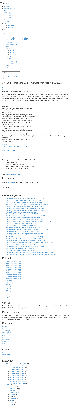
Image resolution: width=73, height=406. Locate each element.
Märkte (8, 385)
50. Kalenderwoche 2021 (13, 275)
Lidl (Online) (5, 339)
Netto (5, 29)
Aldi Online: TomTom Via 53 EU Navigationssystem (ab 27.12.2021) (26, 216)
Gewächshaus (16, 174)
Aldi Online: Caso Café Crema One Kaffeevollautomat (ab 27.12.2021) (27, 204)
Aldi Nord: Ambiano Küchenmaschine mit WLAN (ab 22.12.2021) (25, 235)
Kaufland (6, 21)
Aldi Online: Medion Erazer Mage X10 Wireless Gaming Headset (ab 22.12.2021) (30, 242)
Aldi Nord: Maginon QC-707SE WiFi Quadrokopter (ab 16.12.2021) (26, 246)
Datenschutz (6, 355)
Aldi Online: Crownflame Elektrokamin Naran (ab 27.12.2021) (24, 223)
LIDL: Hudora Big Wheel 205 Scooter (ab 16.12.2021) (22, 250)
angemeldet (11, 182)
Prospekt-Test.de (15, 39)
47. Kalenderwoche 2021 (13, 269)
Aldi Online (11, 18)
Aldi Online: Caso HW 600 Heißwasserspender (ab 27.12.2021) (25, 202)
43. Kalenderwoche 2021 (13, 261)
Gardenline (9, 174)
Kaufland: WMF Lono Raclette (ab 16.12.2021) (20, 248)
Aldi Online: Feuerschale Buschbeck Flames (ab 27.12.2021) (24, 200)
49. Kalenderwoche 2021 (13, 273)
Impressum (5, 353)
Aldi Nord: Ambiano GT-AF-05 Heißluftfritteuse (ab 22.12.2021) (24, 233)
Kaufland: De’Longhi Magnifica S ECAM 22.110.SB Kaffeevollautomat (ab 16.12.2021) (31, 254)
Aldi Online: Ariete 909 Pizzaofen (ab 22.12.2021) (20, 244)
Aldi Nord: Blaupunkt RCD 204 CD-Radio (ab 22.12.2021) (23, 231)
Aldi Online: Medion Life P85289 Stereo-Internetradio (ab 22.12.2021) (26, 240)
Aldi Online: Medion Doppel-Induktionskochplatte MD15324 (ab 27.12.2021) (28, 221)
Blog (5, 10)
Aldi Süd (10, 16)
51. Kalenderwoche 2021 (13, 276)
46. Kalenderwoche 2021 (13, 267)
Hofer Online (7, 19)
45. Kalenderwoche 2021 (13, 265)
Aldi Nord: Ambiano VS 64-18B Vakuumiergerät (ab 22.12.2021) (25, 198)
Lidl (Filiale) (11, 25)
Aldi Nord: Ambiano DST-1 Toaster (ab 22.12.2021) (21, 212)
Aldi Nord (10, 14)
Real (5, 33)
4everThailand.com (9, 8)
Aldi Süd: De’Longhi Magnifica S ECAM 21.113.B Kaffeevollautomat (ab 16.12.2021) (31, 252)
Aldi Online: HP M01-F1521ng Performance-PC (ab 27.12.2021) (25, 225)
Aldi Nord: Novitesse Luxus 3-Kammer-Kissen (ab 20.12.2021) (24, 237)
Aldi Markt (7, 12)
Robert (4, 88)
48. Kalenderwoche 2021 (9, 77)
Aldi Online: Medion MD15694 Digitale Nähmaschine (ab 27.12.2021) (26, 210)
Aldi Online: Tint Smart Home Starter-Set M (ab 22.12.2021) (23, 239)
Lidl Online (11, 27)
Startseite (6, 6)
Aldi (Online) (6, 330)
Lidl (5, 23)
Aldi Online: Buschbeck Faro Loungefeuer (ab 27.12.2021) (23, 214)
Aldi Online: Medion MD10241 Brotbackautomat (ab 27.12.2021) (25, 219)
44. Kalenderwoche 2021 (13, 263)
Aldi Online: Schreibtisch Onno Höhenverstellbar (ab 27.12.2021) (25, 208)
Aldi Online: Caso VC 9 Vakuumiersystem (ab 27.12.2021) (23, 218)
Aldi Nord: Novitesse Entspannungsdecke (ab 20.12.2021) (23, 227)
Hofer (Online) (6, 332)
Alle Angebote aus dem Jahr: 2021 (16, 364)
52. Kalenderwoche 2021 (13, 278)
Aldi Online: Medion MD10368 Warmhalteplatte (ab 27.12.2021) (25, 206)
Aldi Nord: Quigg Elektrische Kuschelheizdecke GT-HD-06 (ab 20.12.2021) (28, 229)
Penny (6, 31)
